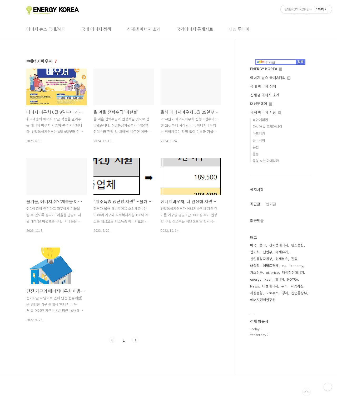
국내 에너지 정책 (96, 29)
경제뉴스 (281, 258)
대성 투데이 (239, 29)
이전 (112, 340)
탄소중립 (297, 245)
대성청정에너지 (293, 272)
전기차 (255, 251)
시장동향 (256, 292)
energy (255, 279)
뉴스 (284, 286)
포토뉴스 (272, 292)
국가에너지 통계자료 (194, 29)
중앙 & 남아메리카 (265, 160)
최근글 (255, 204)
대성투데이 (261, 103)
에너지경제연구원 (262, 299)
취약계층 (297, 286)
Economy (296, 265)
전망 (294, 258)
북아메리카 (260, 119)
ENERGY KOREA (266, 68)
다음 (135, 340)
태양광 (255, 265)
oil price (272, 272)
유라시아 (258, 140)
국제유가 (281, 251)
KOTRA (292, 279)
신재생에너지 (278, 245)
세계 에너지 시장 (265, 112)
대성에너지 (270, 286)
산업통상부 (299, 292)
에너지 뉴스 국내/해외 (46, 29)
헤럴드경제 (271, 265)
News (254, 286)
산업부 (267, 251)
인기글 (271, 204)
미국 (253, 245)
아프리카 (258, 133)
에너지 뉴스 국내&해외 (270, 77)
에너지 (279, 279)
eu (284, 265)
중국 (263, 245)
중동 (255, 153)
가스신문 (256, 272)
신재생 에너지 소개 (144, 29)
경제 (285, 292)
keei (268, 279)
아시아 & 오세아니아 (267, 126)
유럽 (255, 147)
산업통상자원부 (261, 258)
